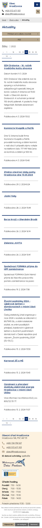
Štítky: (5, 46)
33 (29, 52)
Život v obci (14, 20)
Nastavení (34, 524)
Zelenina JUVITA (13, 242)
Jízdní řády (10, 196)
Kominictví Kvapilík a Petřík (19, 128)
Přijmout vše (8, 524)
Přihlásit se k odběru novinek (23, 34)
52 (7, 56)
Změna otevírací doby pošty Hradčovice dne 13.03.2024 (19, 173)
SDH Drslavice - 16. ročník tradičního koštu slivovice (18, 67)
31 (23, 52)
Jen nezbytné (21, 524)
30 (20, 52)
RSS (28, 39)
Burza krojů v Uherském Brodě (20, 219)
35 (36, 52)
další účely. (25, 512)
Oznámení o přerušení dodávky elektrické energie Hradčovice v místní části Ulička (19, 388)
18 (13, 52)
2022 (13, 46)
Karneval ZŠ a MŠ (13, 360)
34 (33, 52)
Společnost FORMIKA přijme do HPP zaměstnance (21, 268)
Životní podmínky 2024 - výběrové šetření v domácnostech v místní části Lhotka (20, 305)
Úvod (4, 20)
